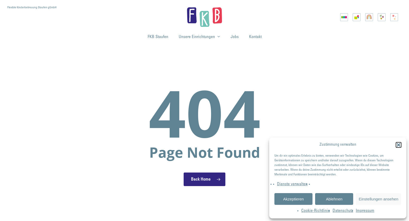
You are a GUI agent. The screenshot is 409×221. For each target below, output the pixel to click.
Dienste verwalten (292, 184)
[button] (398, 145)
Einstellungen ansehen (378, 199)
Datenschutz (343, 211)
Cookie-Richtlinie (315, 211)
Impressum (365, 211)
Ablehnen (334, 199)
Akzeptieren (293, 199)
